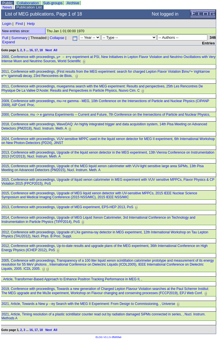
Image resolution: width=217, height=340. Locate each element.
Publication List (29, 7)
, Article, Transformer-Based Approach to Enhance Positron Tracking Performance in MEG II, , (72, 279)
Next (48, 50)
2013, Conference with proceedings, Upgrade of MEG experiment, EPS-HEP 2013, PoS (67, 207)
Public (7, 3)
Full (5, 38)
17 (36, 50)
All (55, 50)
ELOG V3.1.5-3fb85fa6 (108, 337)
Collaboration (28, 3)
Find (19, 23)
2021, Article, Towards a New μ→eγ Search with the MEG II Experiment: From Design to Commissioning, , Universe (88, 304)
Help (30, 23)
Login (7, 23)
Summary (19, 38)
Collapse (57, 38)
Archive (73, 3)
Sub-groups (52, 3)
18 (41, 50)
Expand (8, 42)
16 (31, 50)
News (7, 7)
